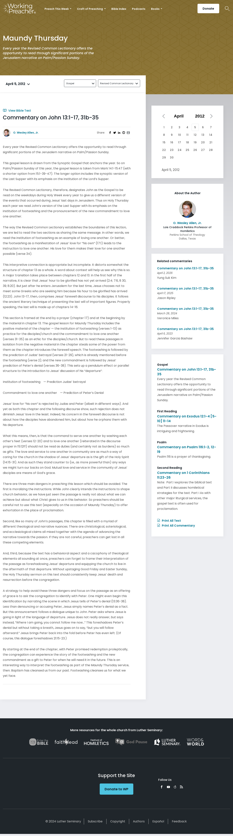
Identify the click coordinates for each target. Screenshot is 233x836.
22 (164, 150)
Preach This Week (57, 9)
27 (203, 150)
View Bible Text (17, 110)
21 (210, 142)
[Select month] (180, 116)
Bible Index (118, 9)
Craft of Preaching (90, 9)
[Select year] (201, 116)
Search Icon (227, 8)
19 (195, 142)
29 (164, 157)
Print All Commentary (176, 525)
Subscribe (95, 821)
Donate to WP (116, 789)
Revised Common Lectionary (116, 83)
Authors (139, 821)
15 (164, 142)
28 (211, 150)
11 (187, 135)
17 (179, 142)
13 (202, 135)
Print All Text (169, 520)
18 (187, 142)
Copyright (117, 821)
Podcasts (138, 9)
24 (180, 150)
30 (172, 157)
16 (171, 142)
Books (155, 9)
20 (203, 142)
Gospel (70, 83)
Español (158, 821)
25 (187, 150)
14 (210, 135)
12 (195, 135)
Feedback (179, 821)
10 (179, 135)
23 (172, 150)
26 (195, 150)
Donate (208, 8)
